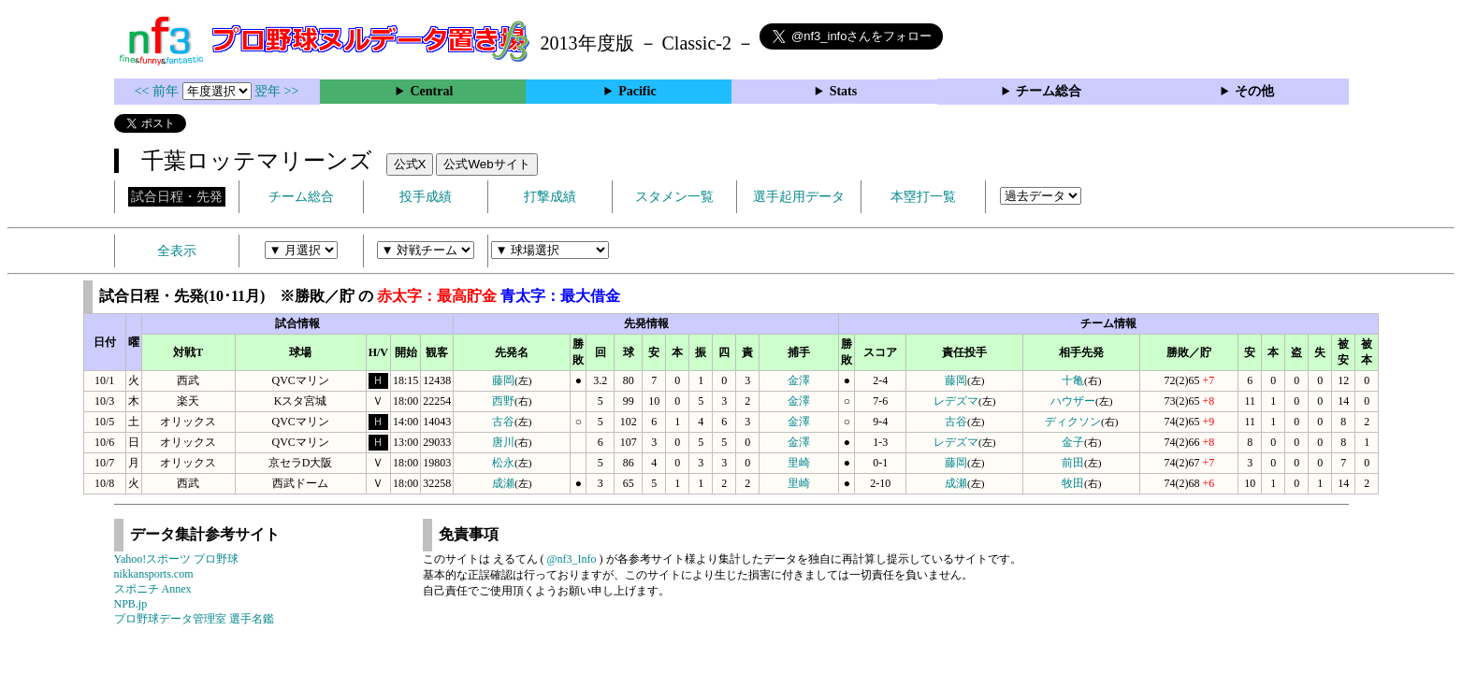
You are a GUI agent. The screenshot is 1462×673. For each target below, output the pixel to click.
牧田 (1073, 483)
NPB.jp (131, 603)
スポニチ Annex (153, 588)
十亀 (1073, 380)
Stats (844, 91)
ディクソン (1073, 421)
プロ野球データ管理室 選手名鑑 (194, 618)
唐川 (503, 442)
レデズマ (956, 401)
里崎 (799, 462)
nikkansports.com (154, 573)
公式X (410, 164)
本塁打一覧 (923, 197)
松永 (503, 462)
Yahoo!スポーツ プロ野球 (176, 559)
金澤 (799, 380)
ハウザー (1072, 401)
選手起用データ (799, 197)
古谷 (503, 421)
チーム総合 (1048, 91)
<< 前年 (158, 91)
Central (431, 91)
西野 (503, 401)
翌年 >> (276, 91)
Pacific (637, 91)
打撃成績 (550, 197)
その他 (1254, 91)
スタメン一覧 (674, 197)
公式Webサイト (486, 164)
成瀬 (503, 483)
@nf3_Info (572, 559)
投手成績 (425, 197)
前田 (1073, 462)
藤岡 (503, 380)
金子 (1073, 442)
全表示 (176, 251)
